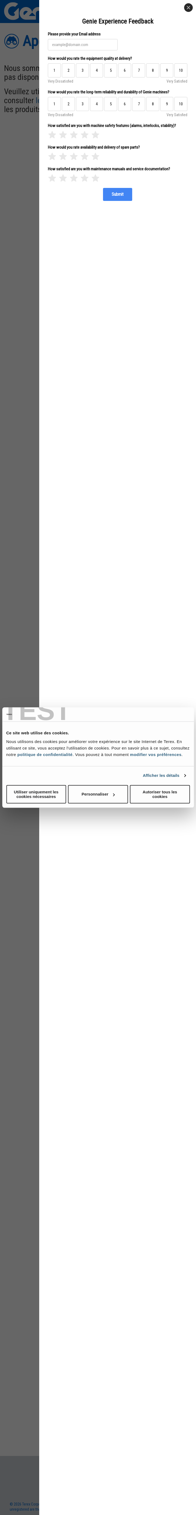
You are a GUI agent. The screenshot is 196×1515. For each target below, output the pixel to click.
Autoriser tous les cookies (160, 794)
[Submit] (117, 194)
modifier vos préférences (155, 754)
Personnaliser (98, 794)
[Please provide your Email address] (82, 44)
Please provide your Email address (74, 34)
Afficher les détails (161, 775)
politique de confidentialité (44, 754)
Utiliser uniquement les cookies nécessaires (36, 794)
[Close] (188, 7)
